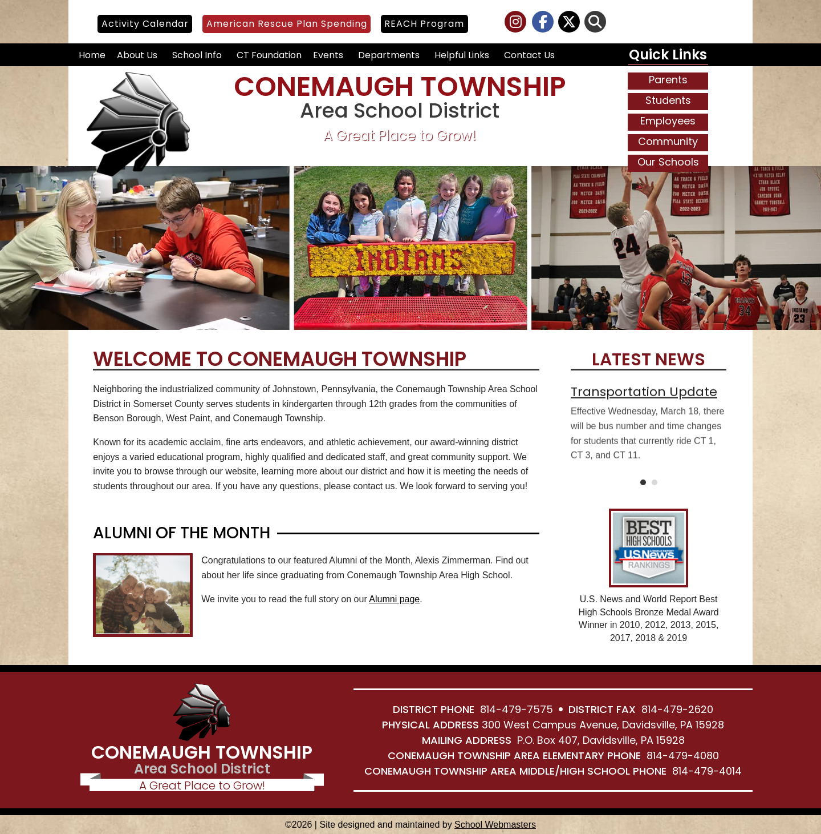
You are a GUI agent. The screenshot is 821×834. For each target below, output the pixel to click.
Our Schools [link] (668, 162)
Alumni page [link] (394, 599)
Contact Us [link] (529, 55)
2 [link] (654, 482)
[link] (516, 24)
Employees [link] (668, 121)
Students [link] (668, 100)
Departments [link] (389, 55)
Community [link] (668, 141)
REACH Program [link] (424, 23)
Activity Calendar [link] (145, 23)
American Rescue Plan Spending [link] (286, 23)
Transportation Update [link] (644, 399)
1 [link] (643, 482)
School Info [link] (197, 55)
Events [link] (328, 55)
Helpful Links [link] (461, 55)
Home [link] (92, 55)
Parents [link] (668, 79)
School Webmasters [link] (495, 824)
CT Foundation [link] (269, 55)
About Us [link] (137, 55)
